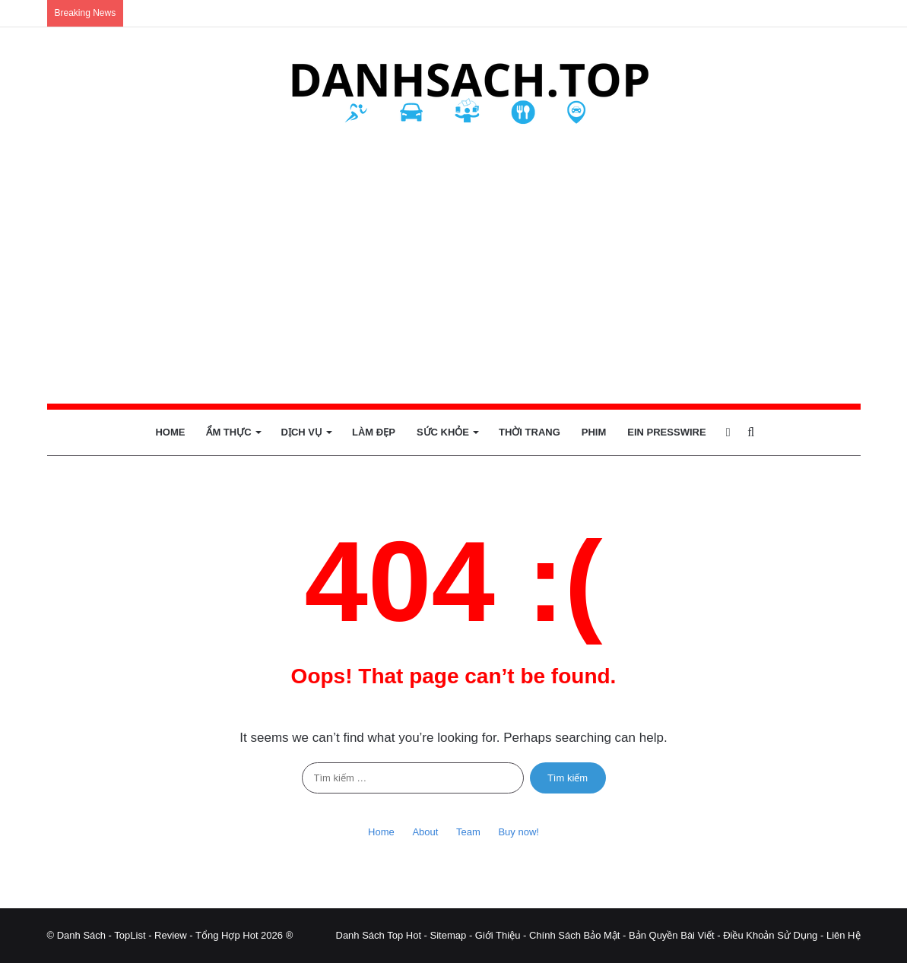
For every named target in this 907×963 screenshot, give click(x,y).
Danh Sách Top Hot (379, 935)
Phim (594, 432)
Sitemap (448, 935)
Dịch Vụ (301, 432)
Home (170, 432)
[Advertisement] (454, 266)
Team (468, 832)
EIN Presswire (666, 432)
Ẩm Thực (228, 432)
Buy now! (518, 832)
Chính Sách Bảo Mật (574, 935)
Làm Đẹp (373, 432)
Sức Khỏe (443, 432)
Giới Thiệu (498, 935)
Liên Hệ (843, 935)
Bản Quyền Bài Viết (672, 935)
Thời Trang (529, 432)
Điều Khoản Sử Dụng (770, 935)
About (425, 832)
